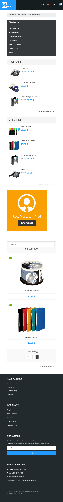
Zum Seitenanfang (47, 367)
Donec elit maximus (28, 82)
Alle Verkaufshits (46, 184)
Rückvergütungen (12, 390)
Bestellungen (11, 387)
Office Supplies (14, 32)
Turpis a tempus (26, 126)
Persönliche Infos (12, 384)
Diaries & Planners (15, 44)
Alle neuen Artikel (46, 111)
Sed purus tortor (26, 68)
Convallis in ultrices (28, 141)
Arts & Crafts (13, 40)
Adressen (10, 394)
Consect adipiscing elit (29, 97)
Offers (11, 53)
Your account (14, 379)
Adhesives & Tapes (15, 36)
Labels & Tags (13, 49)
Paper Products (14, 28)
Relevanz (31, 245)
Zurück (28, 357)
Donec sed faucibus (31, 291)
